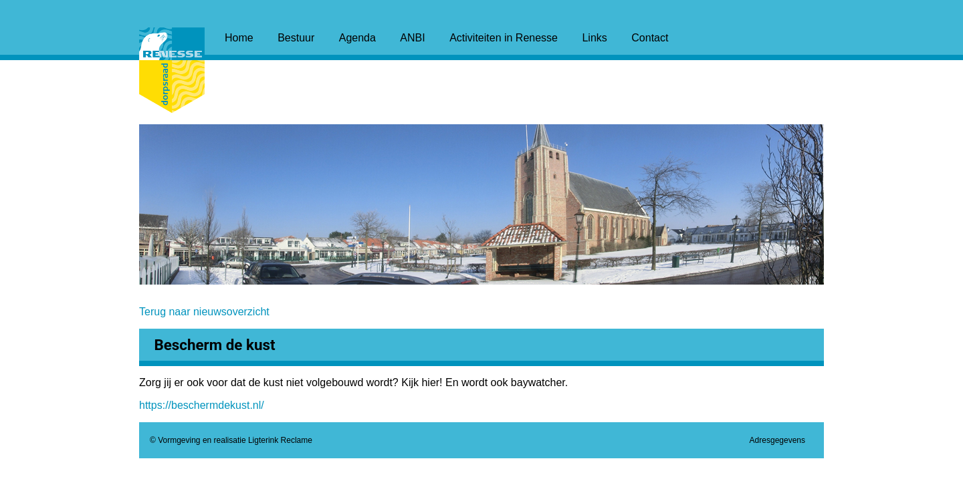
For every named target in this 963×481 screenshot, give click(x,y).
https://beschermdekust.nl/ (201, 405)
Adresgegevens (777, 440)
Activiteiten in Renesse (503, 37)
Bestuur (296, 37)
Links (594, 37)
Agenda (357, 37)
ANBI (412, 37)
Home (239, 37)
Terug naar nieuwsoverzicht (204, 311)
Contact (649, 37)
